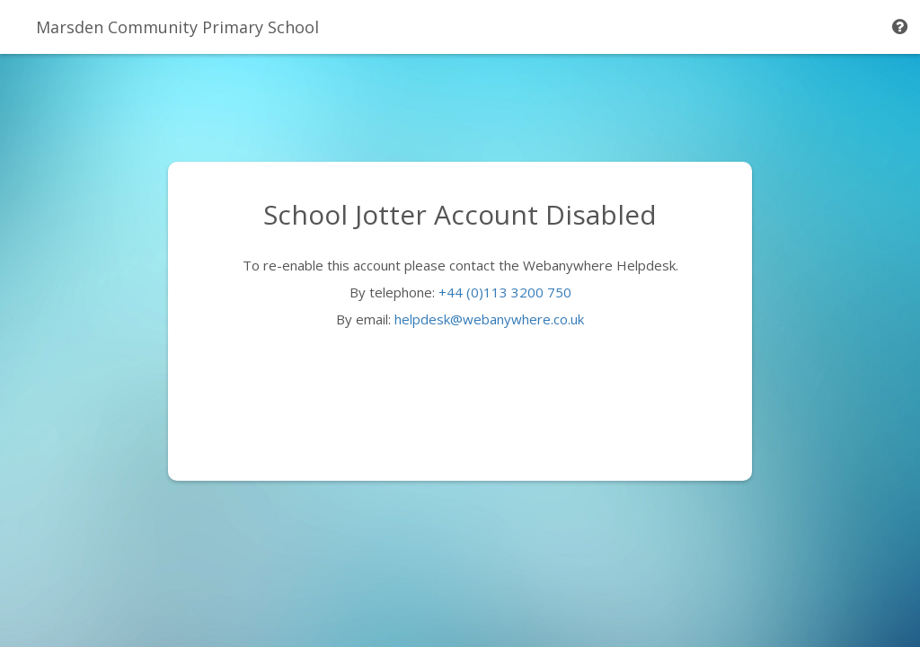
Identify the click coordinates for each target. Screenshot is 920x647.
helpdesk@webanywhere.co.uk (489, 319)
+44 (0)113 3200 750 (504, 292)
